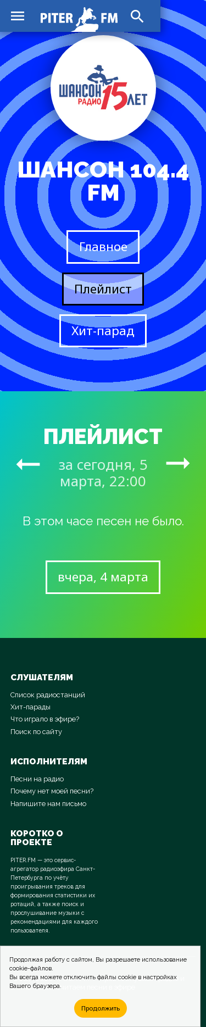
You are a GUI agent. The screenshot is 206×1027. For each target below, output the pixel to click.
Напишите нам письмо (48, 804)
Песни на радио (37, 779)
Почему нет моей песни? (51, 791)
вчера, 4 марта (103, 576)
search (137, 16)
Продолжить (100, 1008)
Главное (103, 246)
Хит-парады (30, 707)
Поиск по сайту (36, 732)
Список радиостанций (47, 695)
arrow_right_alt (28, 464)
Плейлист (103, 288)
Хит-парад (103, 330)
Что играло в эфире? (44, 719)
